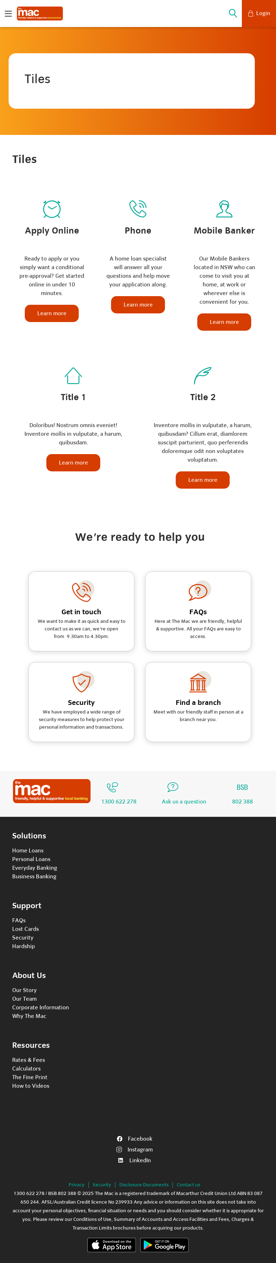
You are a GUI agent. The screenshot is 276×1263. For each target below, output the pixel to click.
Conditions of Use (92, 1219)
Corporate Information (40, 1007)
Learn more (51, 313)
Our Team (24, 998)
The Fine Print (29, 1077)
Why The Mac (29, 1016)
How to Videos (30, 1086)
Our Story (24, 990)
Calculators (26, 1068)
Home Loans (27, 850)
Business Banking (34, 876)
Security (22, 937)
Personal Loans (31, 859)
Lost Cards (25, 929)
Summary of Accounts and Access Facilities (161, 1219)
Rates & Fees (28, 1060)
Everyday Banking (34, 868)
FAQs (19, 920)
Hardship (23, 946)
